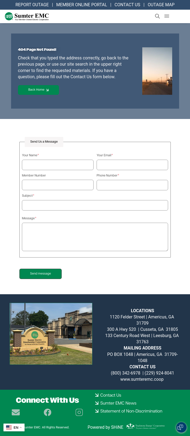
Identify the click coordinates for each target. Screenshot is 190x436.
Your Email (104, 155)
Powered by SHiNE (105, 427)
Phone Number (107, 175)
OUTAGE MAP (161, 4)
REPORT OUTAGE (32, 4)
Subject (27, 196)
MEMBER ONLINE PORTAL (81, 4)
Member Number (34, 175)
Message (28, 218)
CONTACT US (127, 4)
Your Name (29, 155)
